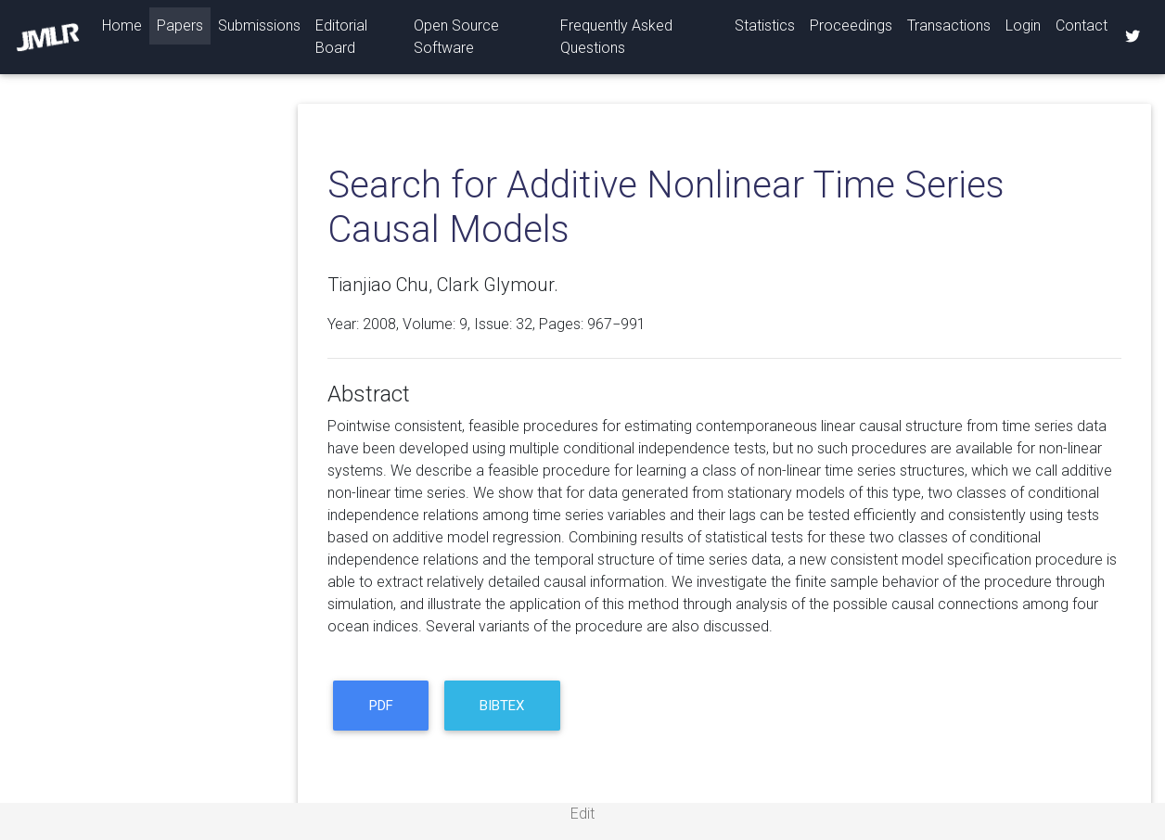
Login (1023, 25)
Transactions (949, 25)
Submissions (259, 25)
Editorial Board (341, 37)
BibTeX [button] (502, 705)
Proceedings (851, 25)
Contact (1081, 25)
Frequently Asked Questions (616, 37)
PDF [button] (381, 705)
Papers (180, 25)
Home (125, 24)
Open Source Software (456, 37)
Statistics (765, 25)
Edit (582, 813)
